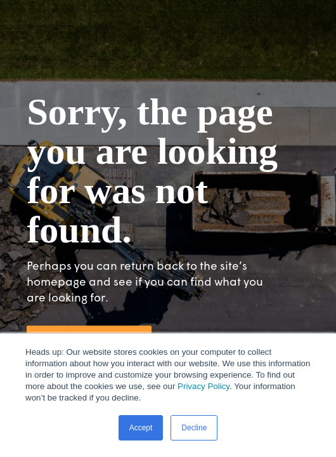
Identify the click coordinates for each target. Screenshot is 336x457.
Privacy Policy (203, 386)
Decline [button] (194, 427)
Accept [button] (141, 427)
